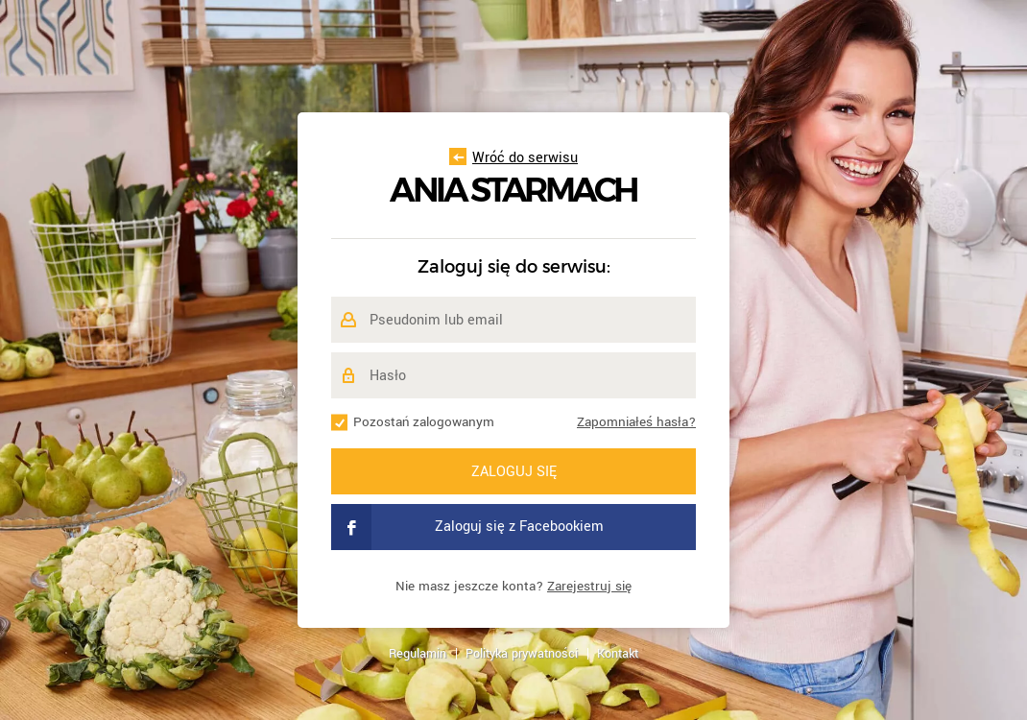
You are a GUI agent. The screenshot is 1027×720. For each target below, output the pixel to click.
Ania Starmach (513, 190)
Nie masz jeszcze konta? (513, 586)
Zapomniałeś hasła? (636, 422)
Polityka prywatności (522, 653)
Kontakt (617, 653)
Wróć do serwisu (513, 158)
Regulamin (417, 653)
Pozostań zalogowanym (423, 422)
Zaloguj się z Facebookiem (467, 527)
